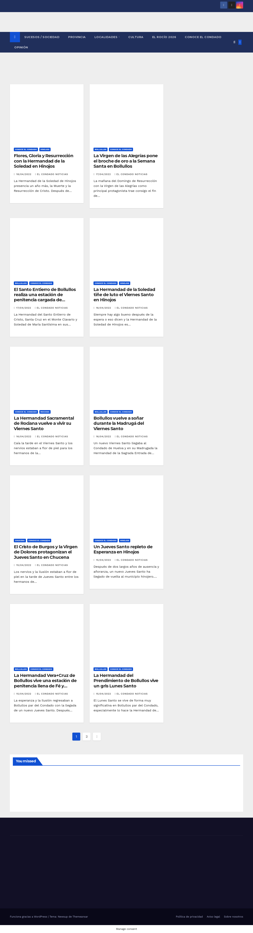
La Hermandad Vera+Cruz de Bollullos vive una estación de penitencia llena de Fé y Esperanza (45, 683)
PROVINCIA (77, 37)
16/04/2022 (104, 307)
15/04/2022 (24, 565)
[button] (234, 42)
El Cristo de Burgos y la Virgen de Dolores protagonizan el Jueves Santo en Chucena (45, 552)
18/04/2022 (24, 174)
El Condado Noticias (51, 174)
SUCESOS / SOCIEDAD (41, 37)
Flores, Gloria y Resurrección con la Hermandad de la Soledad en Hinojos (43, 161)
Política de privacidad (189, 916)
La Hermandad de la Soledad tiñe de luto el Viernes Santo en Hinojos (124, 295)
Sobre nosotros (233, 916)
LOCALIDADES (106, 37)
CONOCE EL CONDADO (203, 37)
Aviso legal (213, 916)
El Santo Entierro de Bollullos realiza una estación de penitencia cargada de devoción (45, 297)
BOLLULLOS (100, 149)
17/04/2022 (104, 174)
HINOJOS (45, 149)
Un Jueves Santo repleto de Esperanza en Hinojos (122, 549)
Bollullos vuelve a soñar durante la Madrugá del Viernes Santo (118, 423)
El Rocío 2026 (164, 37)
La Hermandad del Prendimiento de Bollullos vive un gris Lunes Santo (125, 681)
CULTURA (135, 37)
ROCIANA (45, 412)
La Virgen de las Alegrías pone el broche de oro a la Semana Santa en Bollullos (125, 161)
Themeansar (80, 916)
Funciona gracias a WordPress (29, 916)
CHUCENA (20, 540)
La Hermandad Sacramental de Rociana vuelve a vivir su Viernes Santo (44, 423)
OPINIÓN (21, 47)
